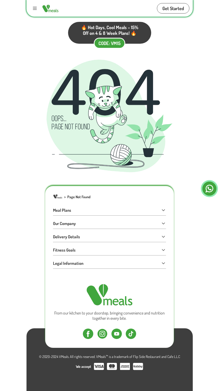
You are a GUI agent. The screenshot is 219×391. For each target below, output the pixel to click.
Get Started (173, 8)
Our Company (109, 223)
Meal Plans (109, 210)
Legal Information (109, 263)
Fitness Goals (109, 250)
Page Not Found (78, 197)
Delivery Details (109, 236)
